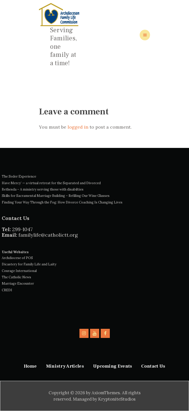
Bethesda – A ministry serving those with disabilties (42, 189)
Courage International (19, 271)
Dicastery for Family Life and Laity (29, 264)
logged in (78, 127)
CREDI (7, 290)
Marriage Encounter (18, 283)
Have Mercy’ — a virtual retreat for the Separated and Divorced (51, 183)
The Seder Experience (19, 176)
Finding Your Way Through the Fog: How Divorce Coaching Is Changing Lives (62, 202)
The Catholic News (16, 277)
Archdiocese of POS (17, 258)
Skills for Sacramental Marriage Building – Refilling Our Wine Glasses (56, 196)
